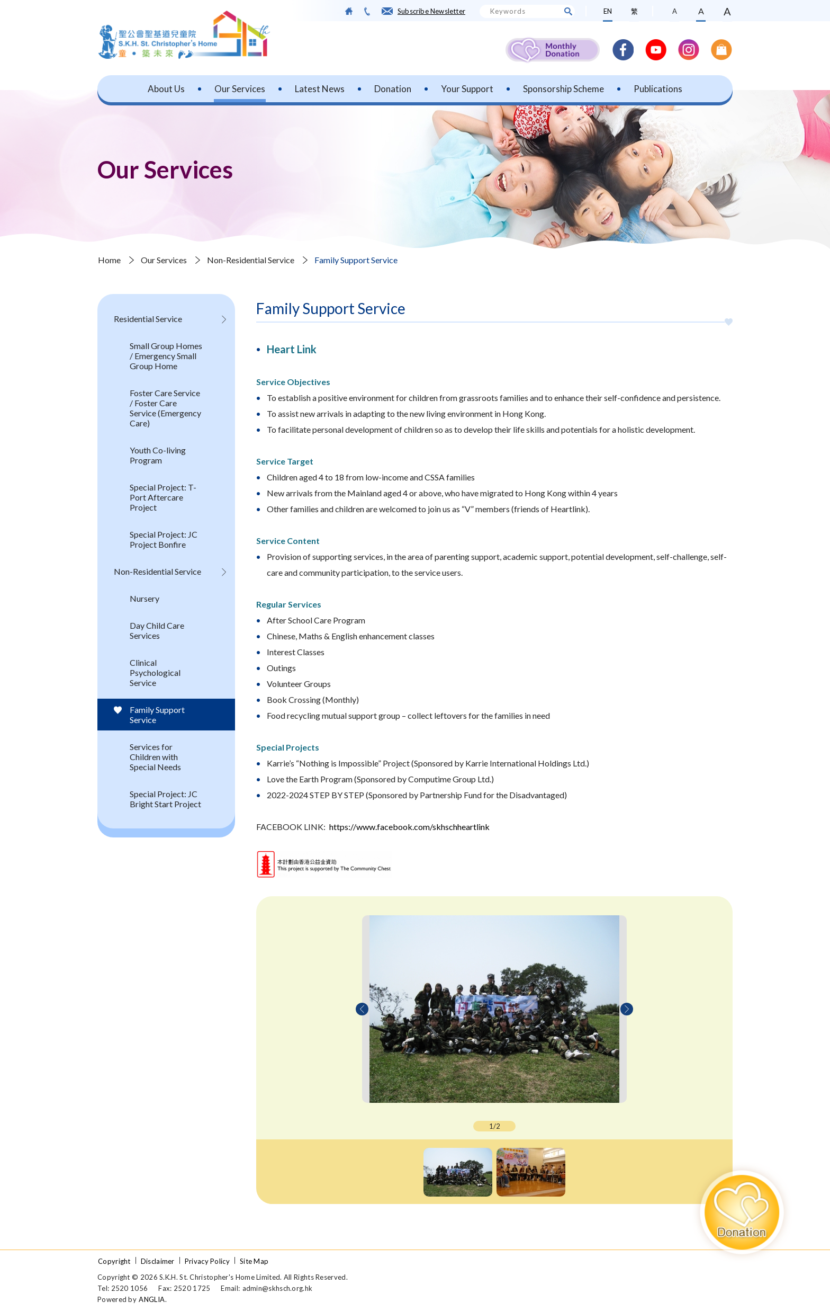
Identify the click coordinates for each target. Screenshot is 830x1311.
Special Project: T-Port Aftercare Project (163, 497)
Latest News (320, 88)
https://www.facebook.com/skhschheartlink (409, 827)
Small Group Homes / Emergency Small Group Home (166, 356)
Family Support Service (356, 260)
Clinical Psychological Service (155, 672)
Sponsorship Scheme (563, 88)
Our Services (239, 88)
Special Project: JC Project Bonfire (163, 539)
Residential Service (148, 319)
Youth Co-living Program (158, 455)
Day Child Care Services (157, 630)
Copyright (114, 1261)
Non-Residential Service (250, 260)
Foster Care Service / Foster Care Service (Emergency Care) (165, 408)
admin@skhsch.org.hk (277, 1288)
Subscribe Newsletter (431, 11)
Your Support (467, 88)
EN (607, 11)
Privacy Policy (207, 1261)
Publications (658, 88)
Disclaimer (158, 1261)
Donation (392, 88)
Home (109, 260)
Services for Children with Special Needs (155, 757)
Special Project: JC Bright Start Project (165, 799)
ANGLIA (152, 1299)
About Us (166, 88)
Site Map (254, 1261)
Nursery (144, 598)
